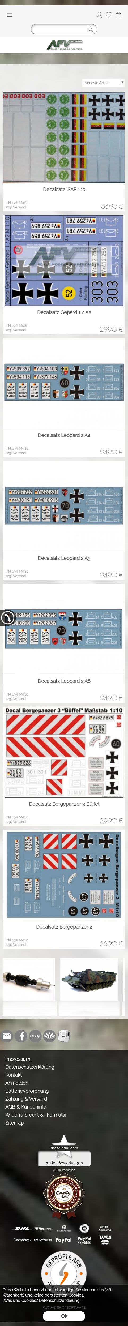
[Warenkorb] (118, 14)
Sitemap (14, 1123)
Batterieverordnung (27, 1091)
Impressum (17, 1059)
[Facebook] (21, 1036)
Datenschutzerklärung (29, 1067)
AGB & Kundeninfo (25, 1107)
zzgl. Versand (16, 207)
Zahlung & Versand (26, 1099)
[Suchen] (64, 29)
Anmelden (16, 1083)
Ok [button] (64, 1316)
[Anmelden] (99, 14)
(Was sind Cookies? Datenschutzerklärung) (41, 1300)
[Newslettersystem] (64, 1036)
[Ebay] (35, 1036)
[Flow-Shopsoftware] (49, 1036)
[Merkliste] (108, 14)
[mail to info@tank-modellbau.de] (6, 1036)
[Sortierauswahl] (103, 83)
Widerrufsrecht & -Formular (36, 1115)
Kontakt (13, 1075)
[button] (9, 14)
